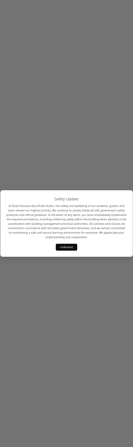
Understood (66, 247)
